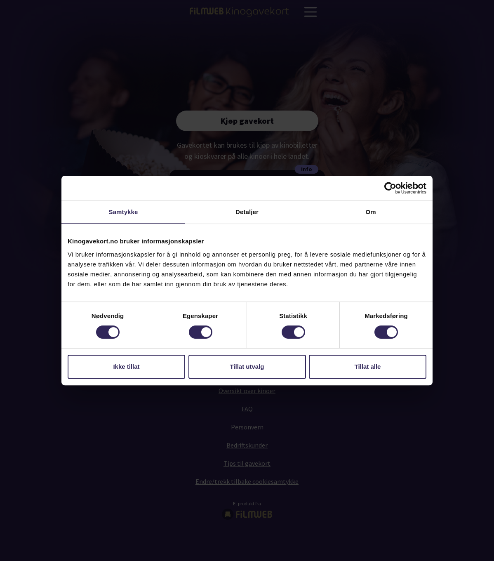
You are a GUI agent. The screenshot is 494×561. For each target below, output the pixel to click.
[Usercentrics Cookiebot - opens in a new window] (390, 188)
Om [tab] (370, 211)
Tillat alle (368, 366)
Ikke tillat (126, 366)
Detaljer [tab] (247, 211)
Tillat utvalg (247, 366)
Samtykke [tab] (123, 211)
